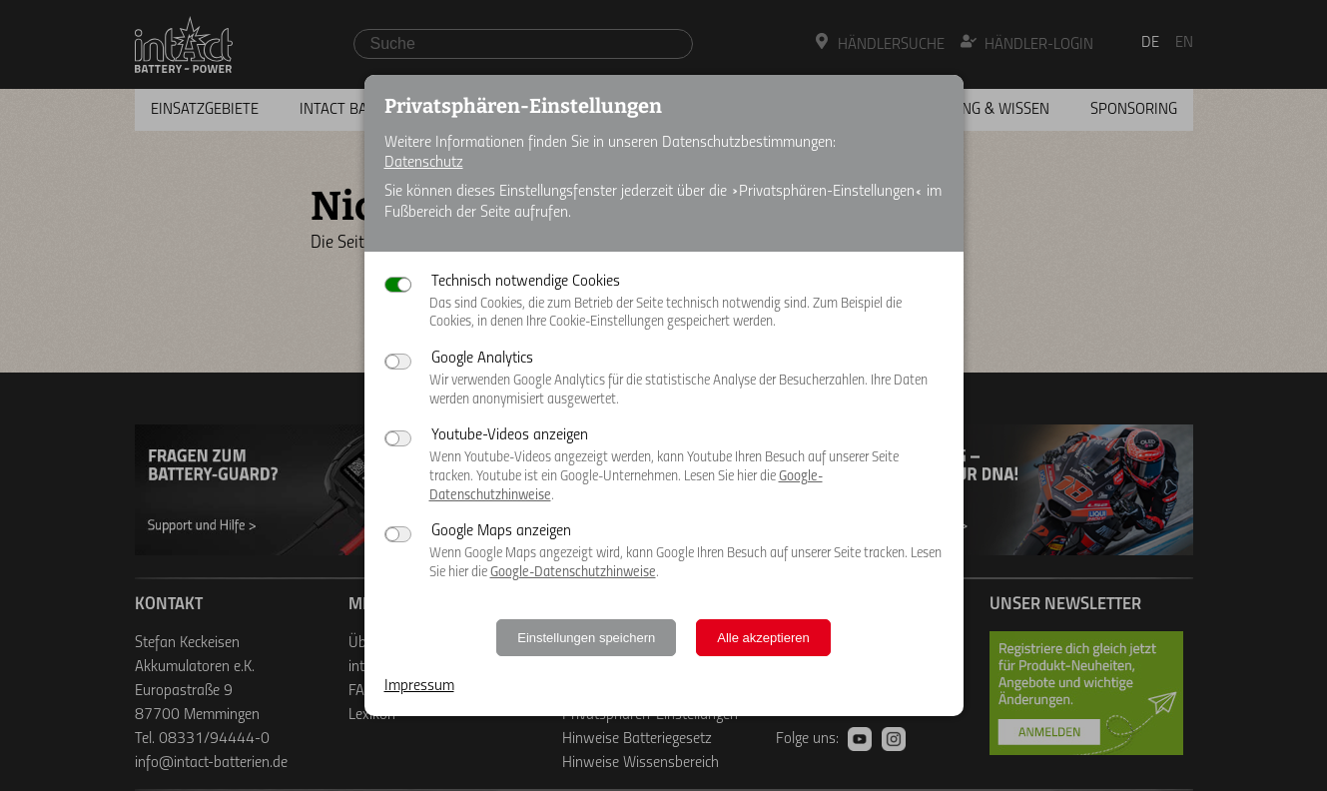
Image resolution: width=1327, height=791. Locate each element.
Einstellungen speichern (586, 637)
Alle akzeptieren (763, 637)
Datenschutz (423, 163)
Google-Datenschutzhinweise (573, 572)
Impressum (419, 686)
